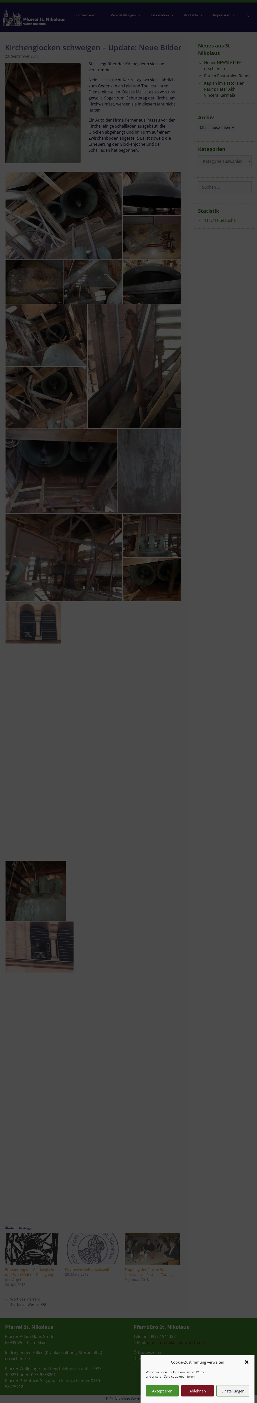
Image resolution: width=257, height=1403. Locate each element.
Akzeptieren (162, 1390)
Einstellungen (232, 1390)
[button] (246, 1362)
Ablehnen (197, 1390)
